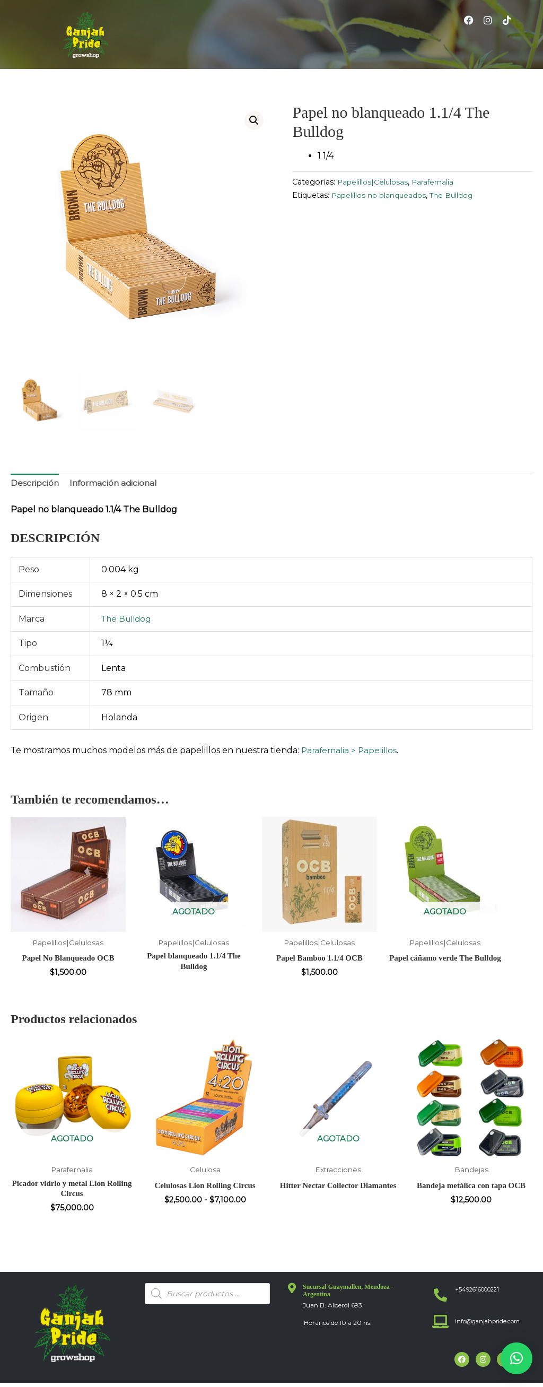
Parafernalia (439, 182)
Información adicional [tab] (116, 484)
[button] (351, 48)
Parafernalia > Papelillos (351, 752)
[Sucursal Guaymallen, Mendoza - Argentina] (292, 1292)
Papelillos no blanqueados (382, 195)
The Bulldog (461, 195)
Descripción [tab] (35, 484)
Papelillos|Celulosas (375, 182)
